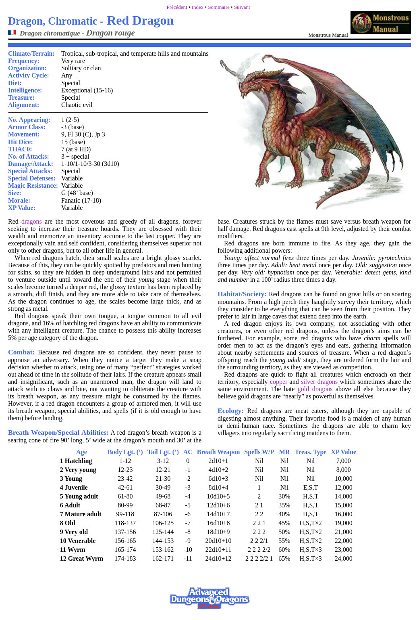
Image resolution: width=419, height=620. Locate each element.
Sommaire (218, 7)
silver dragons (319, 381)
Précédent (176, 7)
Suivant (242, 7)
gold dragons (315, 388)
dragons (31, 221)
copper (279, 381)
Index (198, 7)
